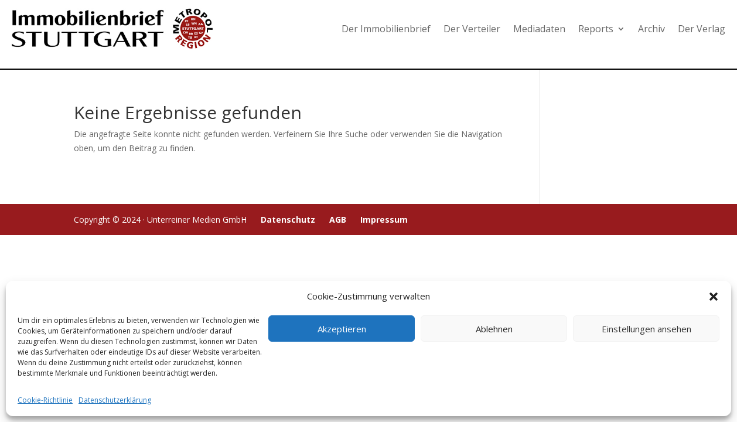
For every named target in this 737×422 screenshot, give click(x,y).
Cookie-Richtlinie (45, 400)
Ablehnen (494, 329)
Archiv (651, 28)
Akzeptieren (342, 329)
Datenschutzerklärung (115, 400)
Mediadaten (539, 28)
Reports (595, 28)
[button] (713, 296)
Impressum (384, 219)
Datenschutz (288, 219)
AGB (337, 219)
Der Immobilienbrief (386, 28)
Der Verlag (701, 28)
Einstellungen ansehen (646, 329)
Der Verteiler (471, 28)
